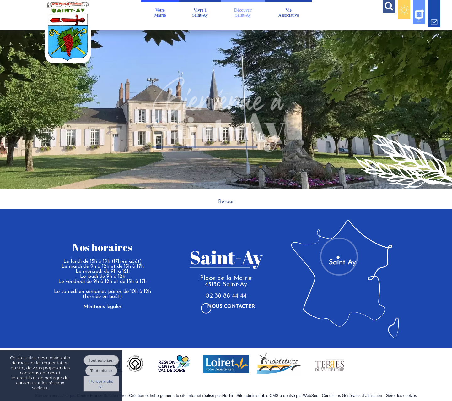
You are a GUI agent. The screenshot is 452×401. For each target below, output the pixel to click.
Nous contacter (231, 306)
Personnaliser (101, 384)
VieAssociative (288, 13)
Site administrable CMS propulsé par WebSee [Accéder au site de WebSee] (277, 395)
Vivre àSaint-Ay (199, 13)
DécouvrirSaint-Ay (243, 13)
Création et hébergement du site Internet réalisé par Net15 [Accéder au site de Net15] (181, 395)
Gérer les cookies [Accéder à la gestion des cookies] (401, 395)
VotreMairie (160, 13)
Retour (226, 201)
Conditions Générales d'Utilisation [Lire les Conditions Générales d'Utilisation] (352, 395)
